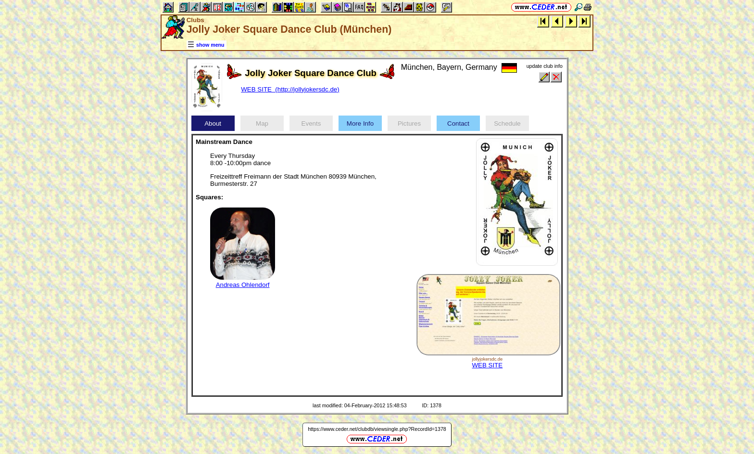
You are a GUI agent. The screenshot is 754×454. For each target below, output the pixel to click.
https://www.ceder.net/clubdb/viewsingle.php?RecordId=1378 (377, 429)
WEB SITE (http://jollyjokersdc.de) (290, 89)
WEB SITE (487, 365)
